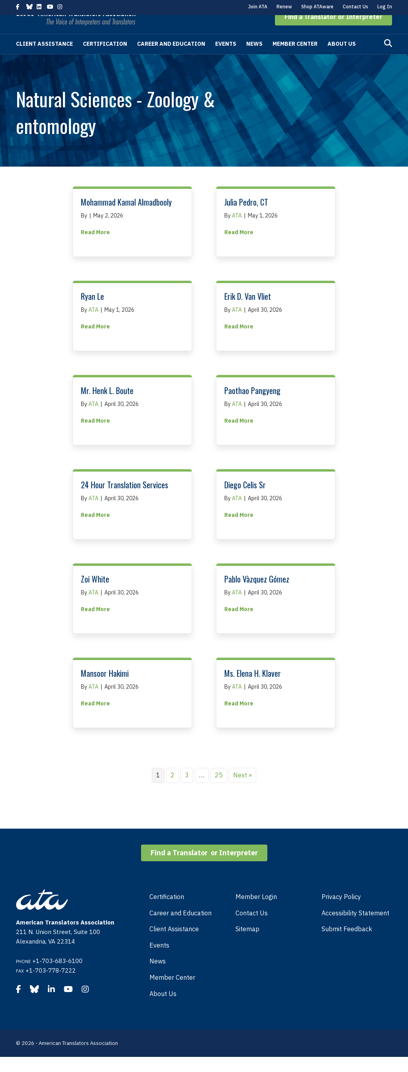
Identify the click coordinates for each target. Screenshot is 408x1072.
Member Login (256, 912)
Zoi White (95, 594)
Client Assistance (44, 58)
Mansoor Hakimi (105, 688)
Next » (242, 790)
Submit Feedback (347, 944)
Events (225, 58)
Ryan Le (92, 311)
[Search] (388, 58)
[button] (333, 32)
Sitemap (247, 944)
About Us (342, 58)
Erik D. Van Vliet (247, 311)
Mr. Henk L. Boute (107, 406)
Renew (284, 7)
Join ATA (257, 7)
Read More (95, 247)
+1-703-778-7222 (51, 985)
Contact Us (355, 7)
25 (219, 790)
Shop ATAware (317, 7)
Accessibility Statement (355, 928)
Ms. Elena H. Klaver (252, 688)
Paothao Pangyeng (252, 406)
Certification (105, 58)
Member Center (295, 58)
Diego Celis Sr (245, 500)
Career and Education (171, 58)
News (254, 58)
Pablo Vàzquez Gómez (256, 594)
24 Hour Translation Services (124, 500)
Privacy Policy (341, 912)
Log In (384, 7)
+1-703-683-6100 (57, 976)
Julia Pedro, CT (246, 217)
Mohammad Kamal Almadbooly (126, 217)
